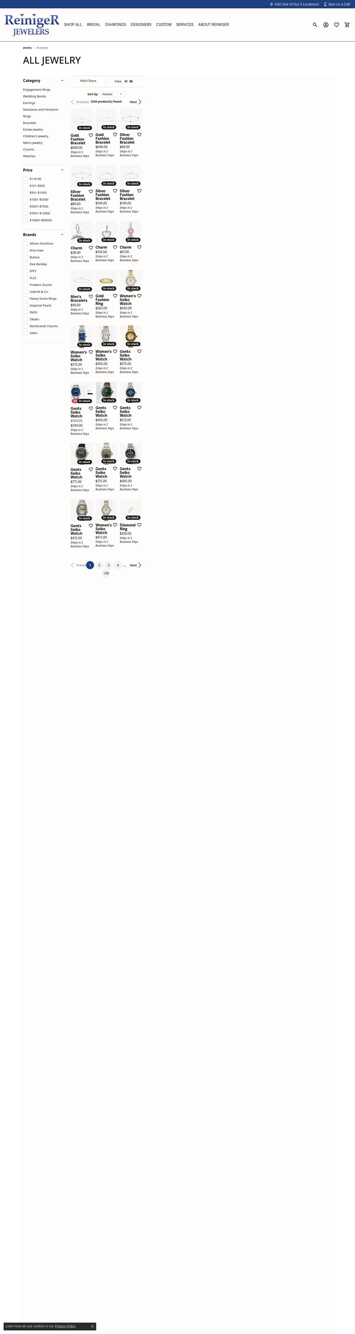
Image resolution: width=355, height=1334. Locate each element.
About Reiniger (213, 24)
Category (31, 80)
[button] (294, 4)
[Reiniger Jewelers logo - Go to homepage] (32, 24)
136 (221, 981)
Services (184, 24)
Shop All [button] (73, 24)
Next (323, 102)
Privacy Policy (65, 1326)
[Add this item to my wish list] (152, 198)
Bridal (94, 24)
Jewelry (27, 47)
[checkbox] (32, 179)
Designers (141, 24)
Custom (164, 24)
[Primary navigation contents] (186, 24)
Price (28, 170)
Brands (29, 235)
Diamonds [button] (115, 24)
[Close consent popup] (92, 1326)
